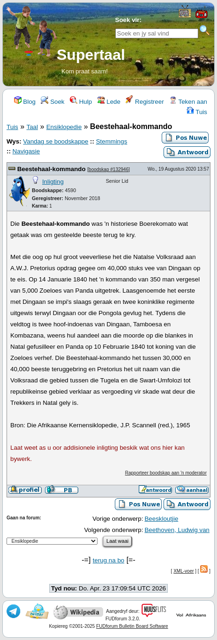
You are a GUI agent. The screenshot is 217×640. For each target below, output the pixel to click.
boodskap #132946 (108, 169)
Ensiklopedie (64, 126)
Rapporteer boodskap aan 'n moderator (166, 472)
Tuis (197, 111)
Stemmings (111, 141)
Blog (25, 101)
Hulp (81, 101)
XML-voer (183, 571)
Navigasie (26, 151)
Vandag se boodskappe (55, 141)
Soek (52, 101)
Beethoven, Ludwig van (177, 529)
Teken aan (188, 101)
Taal (31, 126)
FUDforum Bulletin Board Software (132, 626)
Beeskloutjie (161, 518)
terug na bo (108, 560)
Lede (108, 101)
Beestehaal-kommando (51, 169)
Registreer (145, 101)
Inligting (53, 181)
